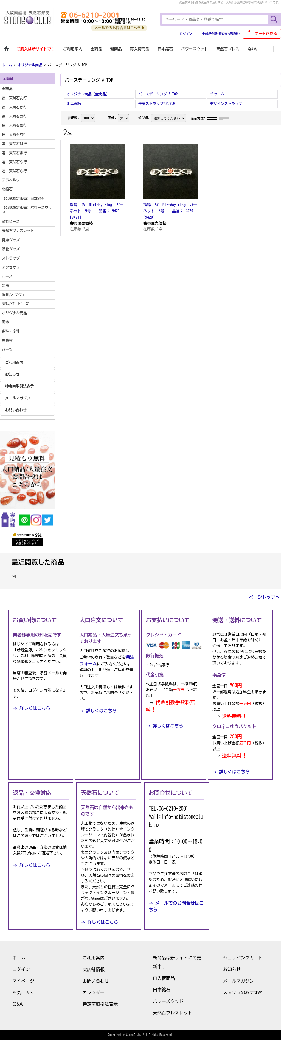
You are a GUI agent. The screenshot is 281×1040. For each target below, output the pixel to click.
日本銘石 (161, 989)
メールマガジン (17, 398)
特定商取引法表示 (19, 386)
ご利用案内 (14, 362)
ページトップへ (264, 597)
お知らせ (12, 374)
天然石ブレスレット (172, 1013)
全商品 (7, 89)
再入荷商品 (164, 978)
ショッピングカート (243, 958)
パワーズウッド (168, 1001)
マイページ (23, 981)
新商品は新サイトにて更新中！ (177, 962)
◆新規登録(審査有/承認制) (221, 33)
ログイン (186, 33)
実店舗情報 (94, 969)
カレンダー (94, 992)
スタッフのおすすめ (243, 992)
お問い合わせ (16, 410)
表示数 (73, 117)
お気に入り (23, 992)
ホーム (19, 958)
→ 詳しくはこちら (31, 708)
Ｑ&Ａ (17, 1004)
